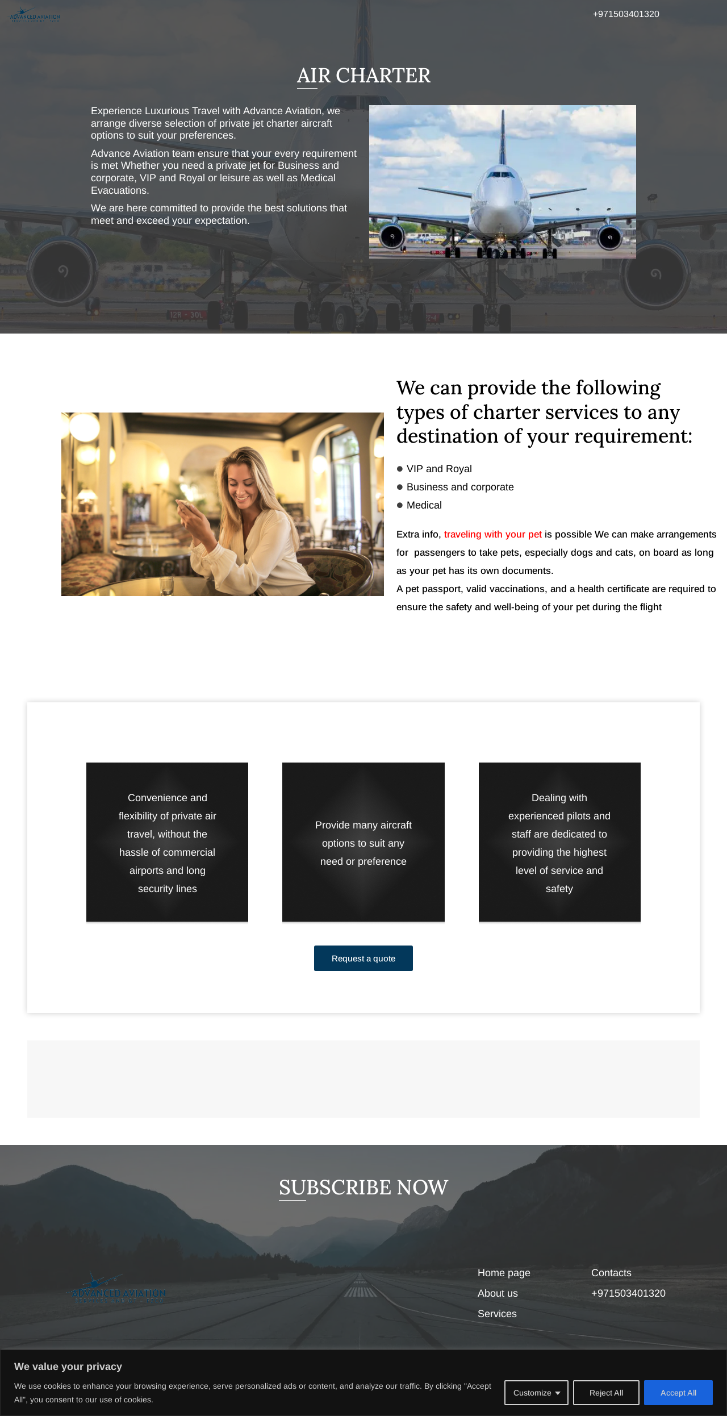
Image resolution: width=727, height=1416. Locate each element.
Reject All (606, 1392)
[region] (363, 1383)
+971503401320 (626, 14)
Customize (532, 1392)
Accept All (678, 1392)
